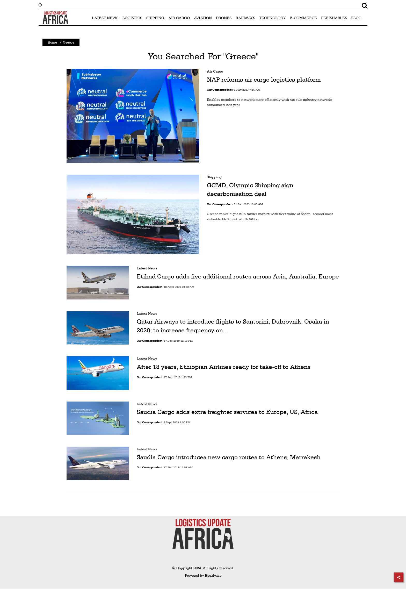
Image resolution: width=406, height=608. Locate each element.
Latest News (147, 268)
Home (52, 42)
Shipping (214, 177)
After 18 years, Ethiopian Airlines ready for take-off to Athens (224, 366)
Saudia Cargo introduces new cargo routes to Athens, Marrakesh (229, 457)
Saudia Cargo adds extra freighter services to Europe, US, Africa (227, 412)
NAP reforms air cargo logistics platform (264, 79)
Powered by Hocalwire (203, 575)
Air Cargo (215, 71)
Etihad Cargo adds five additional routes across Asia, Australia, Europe (238, 276)
